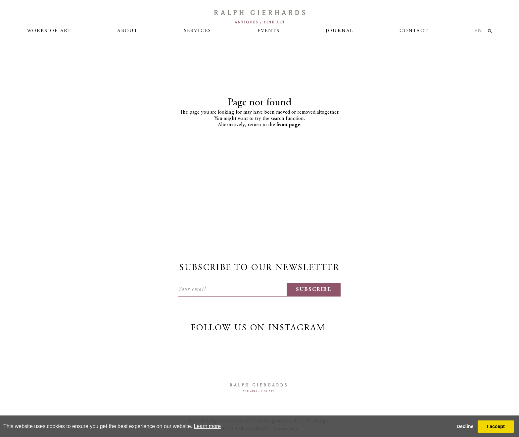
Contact (414, 30)
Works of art (49, 30)
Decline (464, 426)
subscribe (313, 289)
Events (269, 30)
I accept (496, 426)
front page (288, 125)
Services (198, 30)
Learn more (207, 426)
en (478, 30)
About (127, 30)
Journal (339, 30)
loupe (490, 31)
